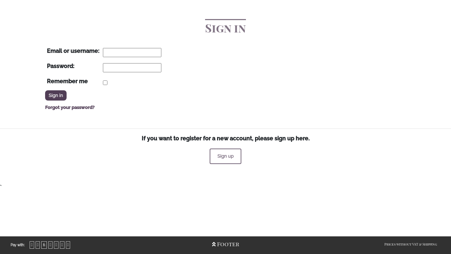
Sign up (225, 156)
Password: (60, 66)
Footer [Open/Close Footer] (225, 244)
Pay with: (18, 245)
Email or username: (73, 51)
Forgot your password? (69, 107)
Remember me (67, 81)
